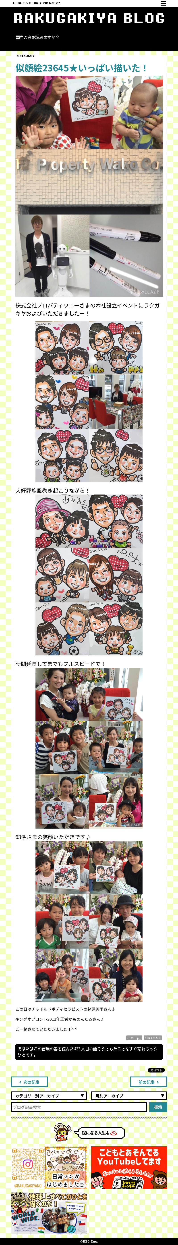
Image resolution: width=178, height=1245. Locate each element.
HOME (20, 3)
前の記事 (149, 1082)
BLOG (33, 3)
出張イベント (153, 1038)
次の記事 (29, 1082)
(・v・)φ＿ (134, 1038)
